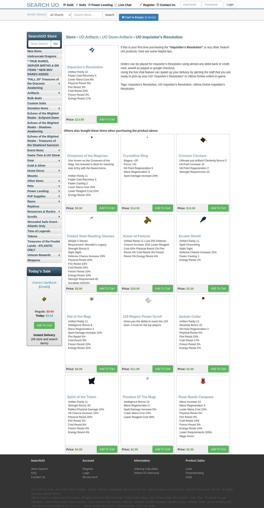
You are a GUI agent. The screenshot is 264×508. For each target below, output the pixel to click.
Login (230, 4)
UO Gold (75, 506)
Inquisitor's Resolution (85, 67)
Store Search (39, 468)
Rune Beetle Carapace (196, 397)
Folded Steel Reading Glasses (90, 236)
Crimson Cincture (192, 156)
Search (109, 14)
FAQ (34, 473)
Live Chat (124, 5)
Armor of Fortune (136, 236)
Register (149, 5)
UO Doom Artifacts (117, 37)
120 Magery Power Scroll (142, 316)
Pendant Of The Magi (139, 397)
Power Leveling (102, 5)
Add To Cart (44, 325)
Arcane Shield (190, 236)
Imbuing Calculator (146, 468)
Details (44, 286)
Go (56, 43)
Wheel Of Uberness (146, 473)
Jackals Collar (190, 316)
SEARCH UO (43, 5)
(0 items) (139, 17)
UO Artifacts (89, 37)
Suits (82, 5)
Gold (70, 5)
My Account (89, 477)
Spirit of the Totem (81, 397)
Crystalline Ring (135, 156)
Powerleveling (195, 473)
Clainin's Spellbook (44, 282)
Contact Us (167, 5)
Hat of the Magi (79, 316)
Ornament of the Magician (87, 156)
